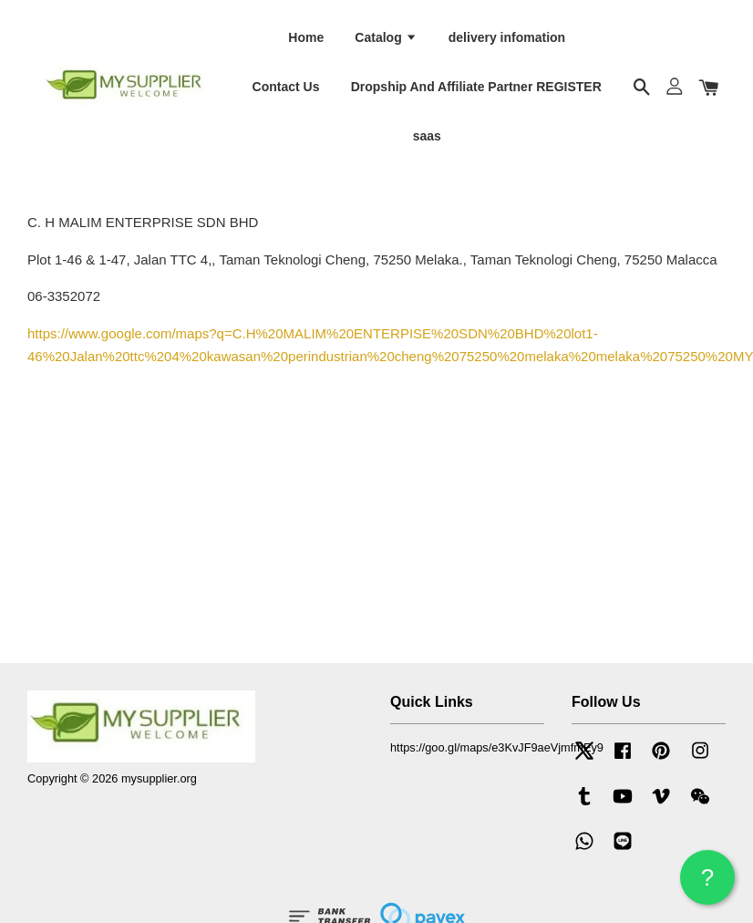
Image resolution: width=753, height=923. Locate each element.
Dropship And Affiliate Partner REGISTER (476, 85)
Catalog (386, 36)
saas (427, 135)
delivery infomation (507, 36)
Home (306, 36)
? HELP (707, 884)
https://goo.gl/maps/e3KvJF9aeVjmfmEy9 (496, 745)
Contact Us (286, 85)
